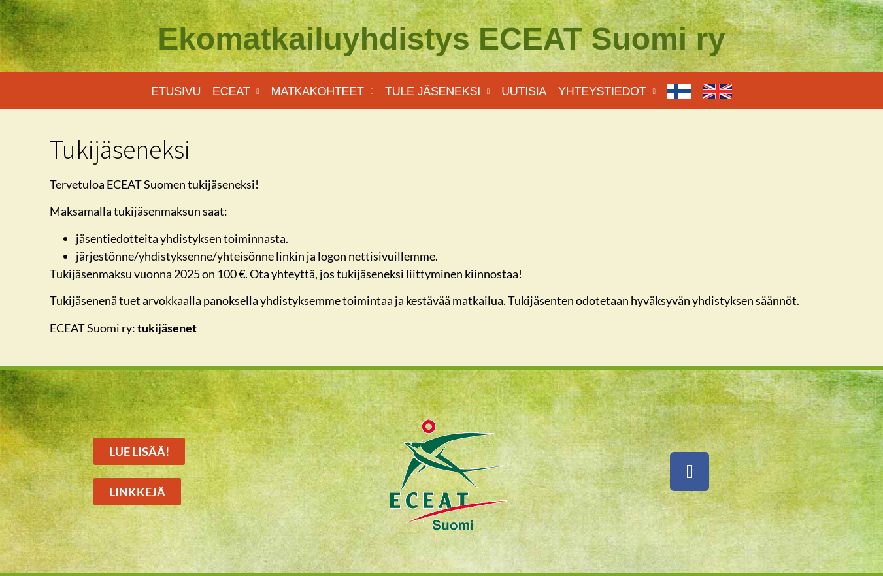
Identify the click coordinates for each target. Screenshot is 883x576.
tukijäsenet (167, 328)
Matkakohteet (322, 92)
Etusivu (176, 91)
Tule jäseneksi (437, 92)
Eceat (235, 92)
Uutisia (523, 91)
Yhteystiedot (607, 92)
